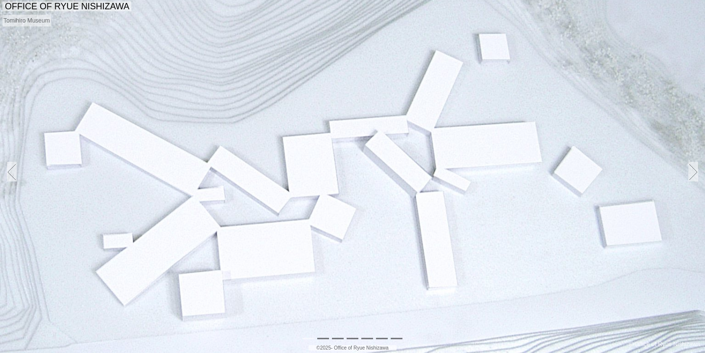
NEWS (422, 7)
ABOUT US (513, 7)
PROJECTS (464, 7)
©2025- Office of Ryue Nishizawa (352, 348)
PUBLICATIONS (569, 7)
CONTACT (678, 7)
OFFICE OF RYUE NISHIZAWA (66, 6)
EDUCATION (628, 7)
